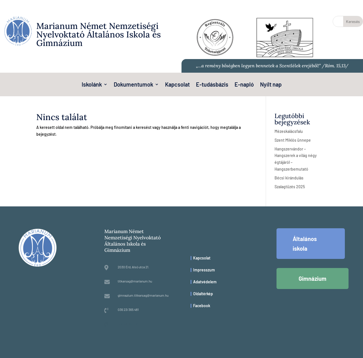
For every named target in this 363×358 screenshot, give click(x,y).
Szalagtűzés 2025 (290, 186)
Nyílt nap (271, 85)
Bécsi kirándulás (289, 177)
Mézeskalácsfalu (289, 131)
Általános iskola (305, 243)
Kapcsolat (177, 85)
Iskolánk (92, 85)
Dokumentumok (133, 85)
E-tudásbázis (212, 85)
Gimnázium (312, 278)
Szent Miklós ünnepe (293, 140)
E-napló (244, 85)
